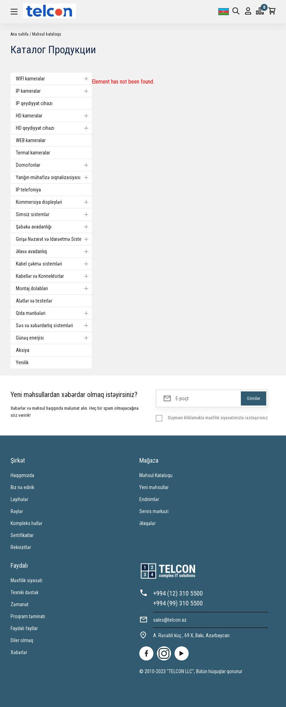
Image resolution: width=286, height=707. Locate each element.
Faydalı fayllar (24, 628)
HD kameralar (54, 116)
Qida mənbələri (54, 313)
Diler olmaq (22, 640)
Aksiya (22, 350)
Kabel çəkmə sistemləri (54, 264)
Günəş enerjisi (54, 338)
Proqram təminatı (28, 616)
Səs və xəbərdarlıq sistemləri (54, 325)
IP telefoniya (28, 190)
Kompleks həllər (26, 523)
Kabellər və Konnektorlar (54, 276)
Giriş (248, 11)
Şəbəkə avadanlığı (54, 227)
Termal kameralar (33, 153)
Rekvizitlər (21, 547)
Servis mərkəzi (154, 511)
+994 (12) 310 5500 (178, 593)
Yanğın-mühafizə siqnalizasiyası (54, 177)
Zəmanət (20, 604)
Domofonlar (54, 165)
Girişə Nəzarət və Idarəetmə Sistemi (54, 239)
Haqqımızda (22, 475)
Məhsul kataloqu (46, 34)
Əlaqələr (147, 523)
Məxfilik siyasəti (26, 580)
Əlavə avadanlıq (54, 251)
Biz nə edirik (22, 487)
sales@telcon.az (170, 620)
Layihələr (19, 499)
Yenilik (22, 362)
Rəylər (17, 511)
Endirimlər (149, 499)
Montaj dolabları (54, 288)
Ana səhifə (20, 34)
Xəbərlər (19, 652)
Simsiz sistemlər (54, 214)
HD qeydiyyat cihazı (54, 128)
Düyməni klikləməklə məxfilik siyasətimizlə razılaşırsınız (218, 417)
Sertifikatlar (22, 535)
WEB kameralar (30, 140)
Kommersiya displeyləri (54, 202)
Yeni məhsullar (154, 487)
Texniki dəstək (24, 592)
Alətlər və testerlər (34, 301)
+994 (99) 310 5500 (178, 603)
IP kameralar (54, 91)
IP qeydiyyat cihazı (34, 103)
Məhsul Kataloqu (155, 475)
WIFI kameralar (54, 79)
